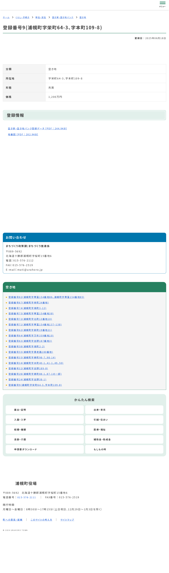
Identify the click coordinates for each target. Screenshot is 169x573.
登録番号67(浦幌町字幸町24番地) (29, 303)
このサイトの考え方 (45, 520)
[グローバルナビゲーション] (162, 4)
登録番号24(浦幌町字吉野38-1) (28, 379)
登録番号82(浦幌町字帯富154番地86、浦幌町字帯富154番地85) (46, 297)
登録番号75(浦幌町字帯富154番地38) (31, 314)
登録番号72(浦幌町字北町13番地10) (30, 319)
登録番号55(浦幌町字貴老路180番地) (31, 352)
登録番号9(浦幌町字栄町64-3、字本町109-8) (35, 385)
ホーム (6, 17)
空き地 (83, 17)
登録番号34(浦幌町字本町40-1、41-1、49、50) (36, 363)
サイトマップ (73, 520)
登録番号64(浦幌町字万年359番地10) (31, 336)
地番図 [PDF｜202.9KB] (25, 134)
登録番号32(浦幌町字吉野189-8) (28, 369)
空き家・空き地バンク (63, 17)
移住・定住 (40, 17)
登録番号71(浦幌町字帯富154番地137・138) (35, 325)
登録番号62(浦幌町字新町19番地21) (30, 330)
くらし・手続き (23, 17)
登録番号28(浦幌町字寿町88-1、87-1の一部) (35, 374)
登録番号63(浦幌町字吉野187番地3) (30, 341)
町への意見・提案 (14, 520)
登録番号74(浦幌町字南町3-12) (28, 308)
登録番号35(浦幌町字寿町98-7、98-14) (32, 358)
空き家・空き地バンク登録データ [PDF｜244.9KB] (41, 129)
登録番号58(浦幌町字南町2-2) (27, 347)
